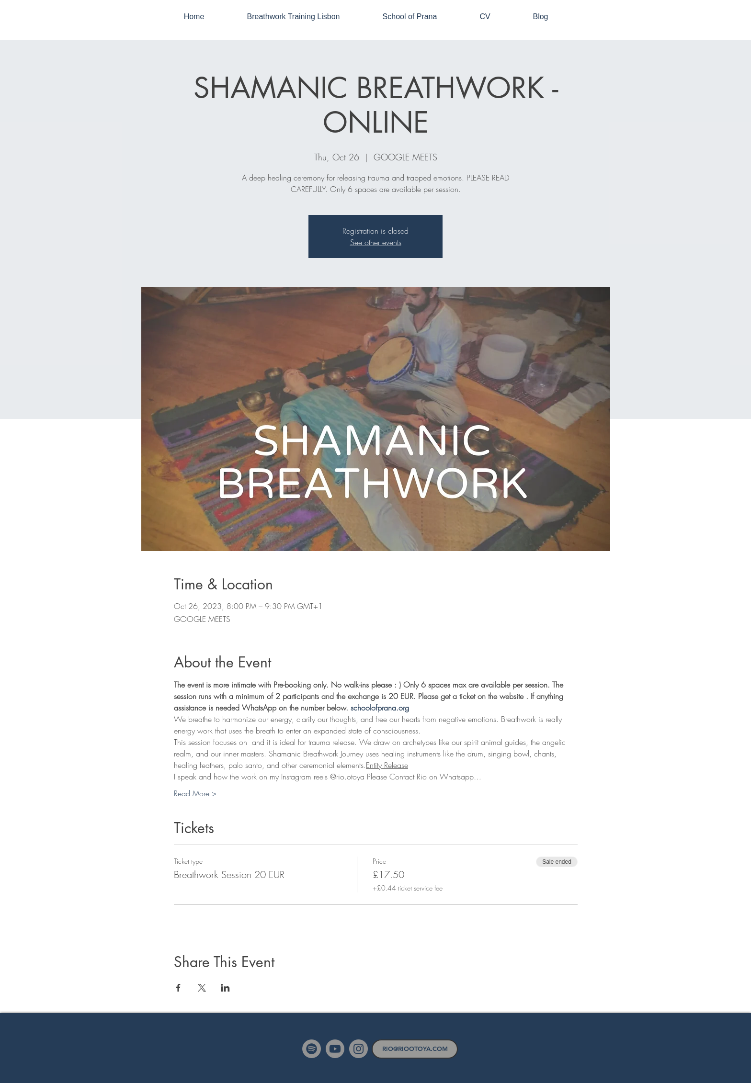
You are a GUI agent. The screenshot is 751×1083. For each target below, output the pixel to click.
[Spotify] (311, 1048)
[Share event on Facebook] (178, 988)
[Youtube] (335, 1048)
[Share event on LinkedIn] (225, 988)
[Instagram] (358, 1048)
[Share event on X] (201, 988)
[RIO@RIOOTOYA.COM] (415, 1049)
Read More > (195, 793)
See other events (375, 242)
